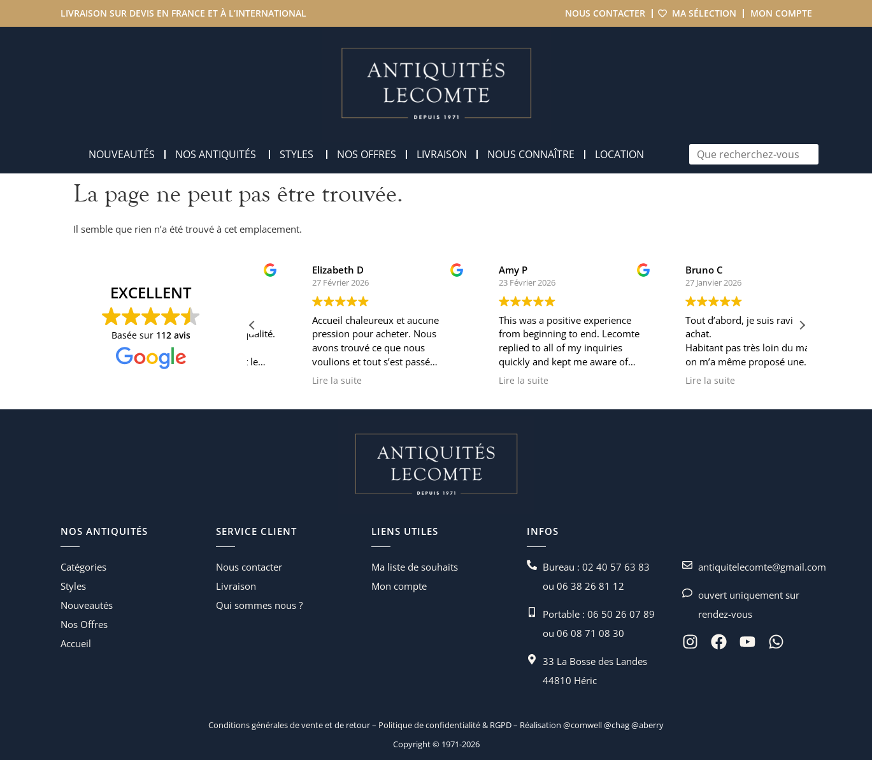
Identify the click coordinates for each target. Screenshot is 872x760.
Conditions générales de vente (265, 725)
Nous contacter (605, 13)
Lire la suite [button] (250, 380)
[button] (801, 325)
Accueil (76, 643)
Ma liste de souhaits (414, 566)
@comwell (582, 725)
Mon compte (781, 13)
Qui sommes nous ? (259, 605)
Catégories (83, 566)
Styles (73, 586)
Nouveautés (87, 605)
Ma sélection (704, 13)
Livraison (236, 586)
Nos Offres (84, 624)
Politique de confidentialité (428, 725)
